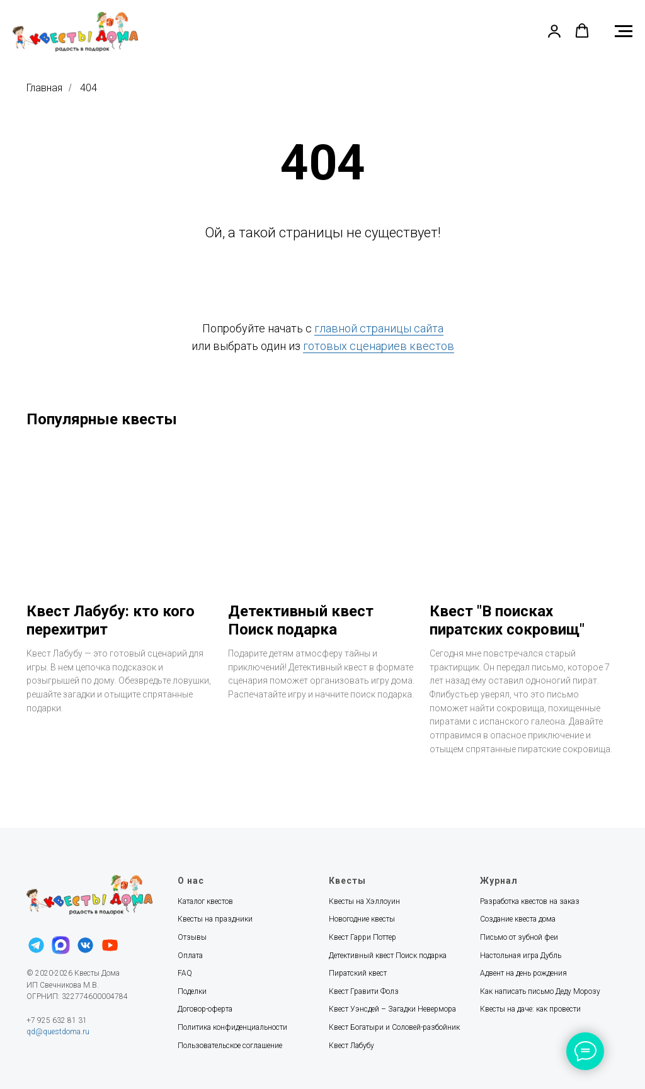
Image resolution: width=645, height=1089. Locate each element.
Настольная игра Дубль (520, 955)
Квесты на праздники (215, 919)
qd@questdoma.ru (57, 1031)
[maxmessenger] (61, 944)
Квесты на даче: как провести (530, 1009)
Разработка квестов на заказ (529, 901)
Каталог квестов (205, 901)
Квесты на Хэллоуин (364, 901)
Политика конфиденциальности (232, 1027)
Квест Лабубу (351, 1045)
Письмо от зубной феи (519, 937)
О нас (191, 881)
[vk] (85, 944)
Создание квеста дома (518, 919)
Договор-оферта (205, 1009)
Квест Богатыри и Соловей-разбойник (394, 1027)
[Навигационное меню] (623, 31)
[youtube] (110, 944)
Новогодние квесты (362, 919)
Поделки (192, 991)
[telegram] (36, 944)
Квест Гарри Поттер (362, 937)
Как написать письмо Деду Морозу (540, 991)
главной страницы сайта (378, 328)
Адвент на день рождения (523, 973)
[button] (554, 30)
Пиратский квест (358, 973)
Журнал (499, 881)
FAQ (185, 973)
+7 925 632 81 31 (56, 1020)
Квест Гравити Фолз (364, 991)
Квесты (347, 881)
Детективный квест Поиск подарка (388, 955)
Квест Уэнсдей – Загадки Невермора (392, 1009)
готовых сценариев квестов (378, 346)
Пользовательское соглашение (230, 1045)
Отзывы (192, 937)
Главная (44, 88)
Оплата (190, 955)
